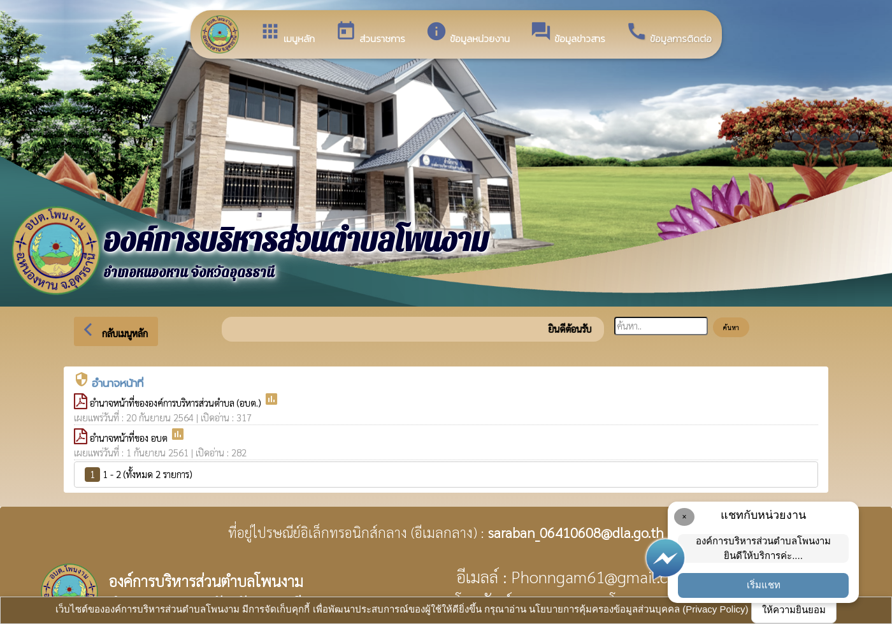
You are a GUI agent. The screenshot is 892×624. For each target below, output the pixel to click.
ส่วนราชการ (370, 33)
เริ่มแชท (763, 584)
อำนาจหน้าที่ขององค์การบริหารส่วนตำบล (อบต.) (177, 402)
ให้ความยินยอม (794, 609)
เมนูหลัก (287, 33)
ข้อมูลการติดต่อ (669, 33)
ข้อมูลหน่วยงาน (468, 33)
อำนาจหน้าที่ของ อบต (130, 438)
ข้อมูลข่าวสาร (567, 33)
